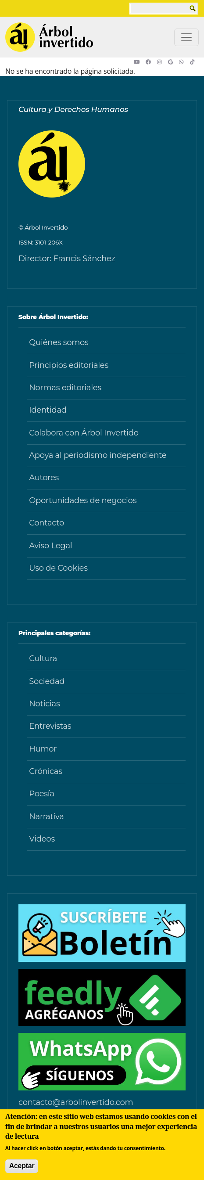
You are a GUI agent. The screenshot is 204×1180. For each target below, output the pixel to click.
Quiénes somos (58, 342)
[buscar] (164, 8)
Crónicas (45, 771)
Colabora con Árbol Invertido (84, 433)
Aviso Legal (50, 545)
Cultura (43, 658)
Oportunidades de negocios (82, 500)
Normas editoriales (65, 387)
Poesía (41, 794)
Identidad (48, 410)
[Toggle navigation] (186, 37)
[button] (140, 62)
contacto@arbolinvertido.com (75, 1102)
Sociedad (46, 681)
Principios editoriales (68, 365)
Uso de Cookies (58, 568)
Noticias (44, 704)
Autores (44, 477)
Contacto (46, 523)
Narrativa (46, 816)
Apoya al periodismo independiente (97, 455)
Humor (43, 749)
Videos (42, 839)
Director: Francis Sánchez (66, 258)
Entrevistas (50, 726)
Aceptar (22, 1165)
